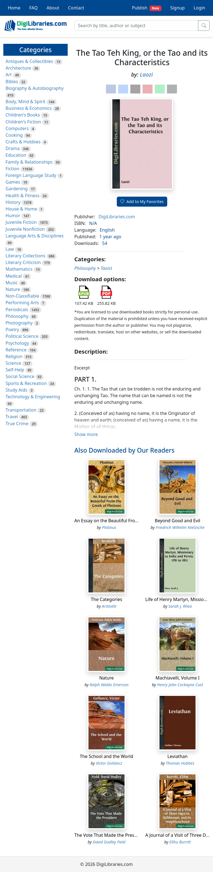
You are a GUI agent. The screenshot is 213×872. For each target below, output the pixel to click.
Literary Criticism (23, 262)
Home (14, 8)
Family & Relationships (29, 162)
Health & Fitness (22, 195)
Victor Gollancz (109, 763)
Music (12, 283)
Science (13, 363)
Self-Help (15, 370)
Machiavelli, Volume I (178, 678)
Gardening (17, 189)
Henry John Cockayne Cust (180, 684)
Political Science (22, 336)
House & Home (21, 209)
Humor (13, 215)
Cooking (14, 135)
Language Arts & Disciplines (35, 236)
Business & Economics (29, 108)
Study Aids (16, 390)
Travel (12, 417)
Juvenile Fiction (21, 222)
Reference (16, 350)
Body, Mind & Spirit (25, 101)
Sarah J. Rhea (180, 606)
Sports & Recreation (26, 383)
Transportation (21, 410)
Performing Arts (22, 303)
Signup (177, 8)
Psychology (17, 343)
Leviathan (178, 756)
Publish (146, 8)
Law (10, 249)
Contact (76, 8)
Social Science (20, 376)
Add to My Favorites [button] (142, 201)
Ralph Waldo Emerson (109, 684)
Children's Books (23, 115)
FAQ (33, 8)
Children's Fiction (23, 122)
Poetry (12, 329)
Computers (17, 128)
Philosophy (17, 316)
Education (16, 155)
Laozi (146, 74)
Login (199, 8)
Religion (14, 356)
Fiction (12, 169)
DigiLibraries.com (116, 217)
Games (13, 182)
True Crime (17, 423)
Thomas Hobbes (180, 763)
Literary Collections (25, 256)
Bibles (12, 81)
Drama (13, 148)
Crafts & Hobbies (23, 142)
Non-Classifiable (22, 296)
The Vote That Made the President (109, 835)
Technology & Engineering (33, 397)
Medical (14, 276)
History (13, 202)
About (53, 8)
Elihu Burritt (180, 842)
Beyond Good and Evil (177, 521)
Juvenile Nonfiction (25, 229)
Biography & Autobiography (35, 88)
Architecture (18, 68)
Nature (13, 289)
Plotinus (109, 527)
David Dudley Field (109, 842)
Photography (19, 323)
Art (9, 75)
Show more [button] (86, 434)
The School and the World (106, 756)
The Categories (106, 599)
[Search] (136, 25)
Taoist (106, 268)
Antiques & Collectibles (29, 61)
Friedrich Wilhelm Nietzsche (180, 527)
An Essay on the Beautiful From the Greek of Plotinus (129, 521)
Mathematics (19, 269)
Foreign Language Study (31, 175)
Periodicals (17, 309)
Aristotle (109, 606)
